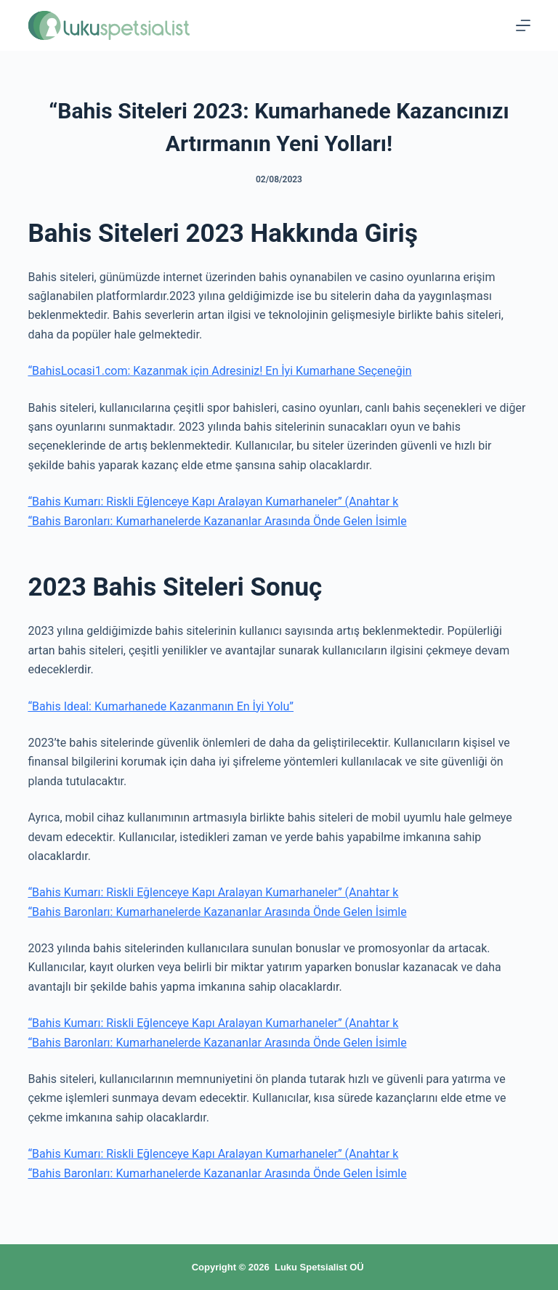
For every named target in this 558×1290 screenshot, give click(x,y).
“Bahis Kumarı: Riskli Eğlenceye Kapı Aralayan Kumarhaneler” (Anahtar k (213, 501)
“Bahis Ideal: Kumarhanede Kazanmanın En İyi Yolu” (161, 706)
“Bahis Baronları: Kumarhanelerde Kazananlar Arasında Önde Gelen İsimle (217, 521)
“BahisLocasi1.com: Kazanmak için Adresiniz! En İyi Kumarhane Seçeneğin (219, 371)
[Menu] (523, 25)
